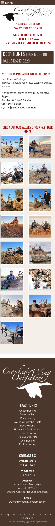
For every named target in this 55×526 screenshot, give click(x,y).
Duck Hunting (27, 418)
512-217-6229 (27, 464)
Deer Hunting (27, 440)
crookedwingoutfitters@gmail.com (27, 501)
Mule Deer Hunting (27, 437)
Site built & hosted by (27, 522)
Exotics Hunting (27, 444)
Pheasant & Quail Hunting (27, 429)
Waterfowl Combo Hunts (27, 422)
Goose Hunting (27, 410)
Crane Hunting (27, 414)
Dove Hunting (27, 425)
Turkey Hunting (27, 433)
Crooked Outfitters (23, 515)
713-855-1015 (27, 474)
